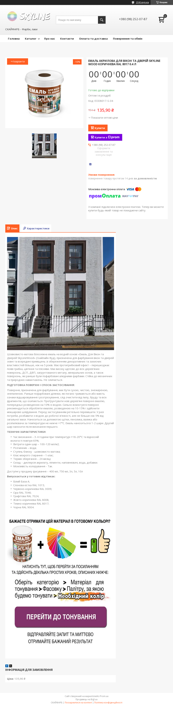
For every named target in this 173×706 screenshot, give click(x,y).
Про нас (49, 38)
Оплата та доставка (93, 38)
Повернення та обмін (127, 38)
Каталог (30, 38)
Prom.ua (104, 696)
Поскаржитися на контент (78, 702)
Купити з (107, 137)
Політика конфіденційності (108, 702)
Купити (100, 128)
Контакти (67, 38)
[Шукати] (102, 20)
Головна (14, 38)
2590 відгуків (142, 2)
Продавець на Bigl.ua (86, 699)
